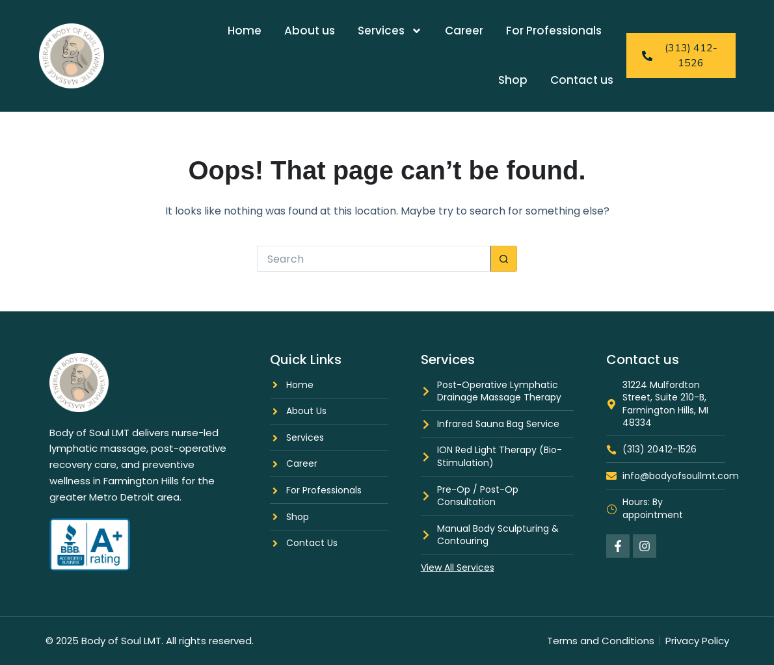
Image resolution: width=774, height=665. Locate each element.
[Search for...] (374, 259)
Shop (512, 80)
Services (390, 31)
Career (464, 30)
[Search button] (504, 259)
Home (244, 30)
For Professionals (554, 30)
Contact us (581, 80)
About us (309, 30)
